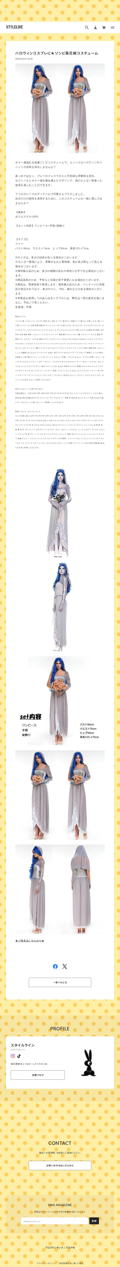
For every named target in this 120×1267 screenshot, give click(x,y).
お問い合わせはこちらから (60, 1165)
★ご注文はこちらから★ (29, 940)
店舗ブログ (38, 1075)
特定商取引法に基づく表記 (71, 1263)
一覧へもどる (60, 982)
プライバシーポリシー (46, 1263)
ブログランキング (54, 1247)
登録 (94, 1220)
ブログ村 (70, 1247)
